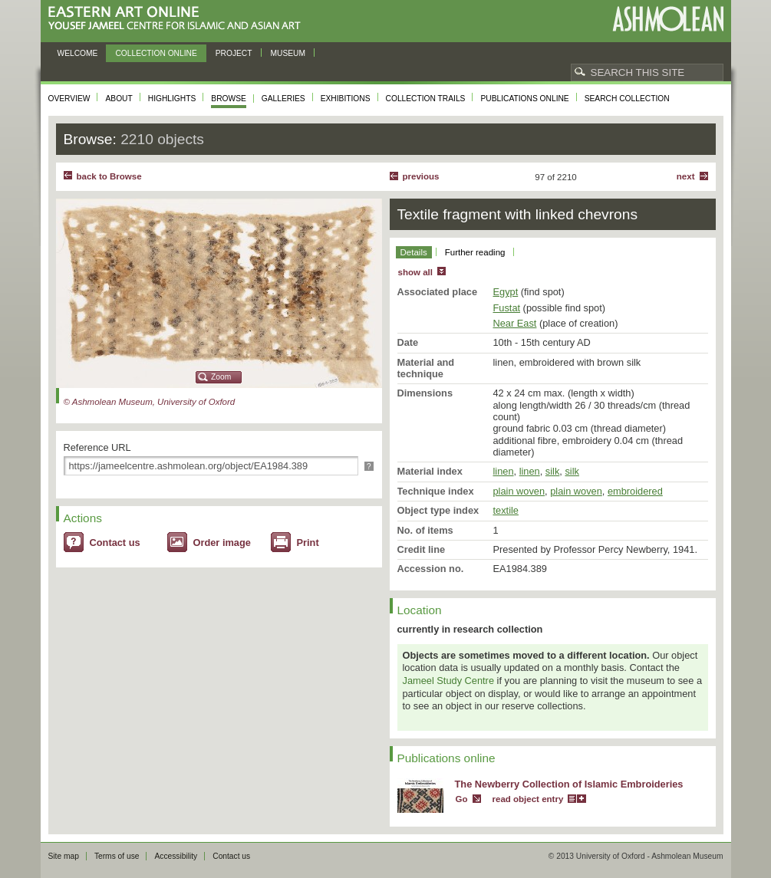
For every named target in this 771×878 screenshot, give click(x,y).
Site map (63, 856)
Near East (515, 323)
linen (503, 471)
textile (506, 510)
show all (415, 272)
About (118, 98)
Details (413, 252)
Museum (288, 53)
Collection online (155, 53)
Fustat (507, 308)
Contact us (115, 542)
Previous (421, 176)
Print (308, 542)
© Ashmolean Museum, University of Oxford (150, 401)
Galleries (283, 98)
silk (552, 471)
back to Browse (109, 176)
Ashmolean (667, 18)
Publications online (524, 98)
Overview (69, 98)
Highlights (172, 98)
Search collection (627, 98)
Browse (228, 98)
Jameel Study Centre (449, 680)
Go (462, 799)
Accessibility (175, 856)
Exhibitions (346, 98)
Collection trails (426, 98)
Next (686, 176)
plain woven (519, 491)
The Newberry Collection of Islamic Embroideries (569, 784)
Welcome (78, 53)
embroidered (635, 491)
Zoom (221, 377)
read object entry (528, 799)
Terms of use (117, 856)
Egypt (506, 292)
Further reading (475, 252)
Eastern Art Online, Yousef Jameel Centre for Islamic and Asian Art (178, 18)
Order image (222, 542)
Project (234, 53)
